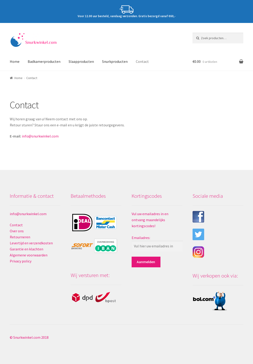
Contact (142, 61)
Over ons (17, 231)
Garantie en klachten (26, 249)
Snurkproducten (115, 61)
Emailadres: (141, 237)
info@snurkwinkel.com (40, 136)
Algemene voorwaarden (28, 255)
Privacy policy (20, 261)
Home (15, 61)
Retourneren (20, 237)
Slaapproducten (81, 61)
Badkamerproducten (44, 61)
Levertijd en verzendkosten (31, 243)
